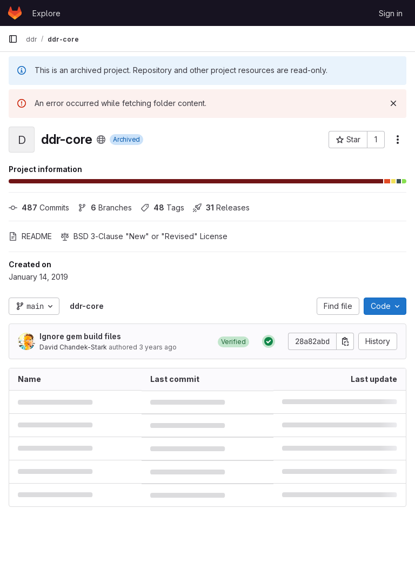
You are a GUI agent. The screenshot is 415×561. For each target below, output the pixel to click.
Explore (46, 13)
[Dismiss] (393, 103)
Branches (105, 207)
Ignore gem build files (80, 336)
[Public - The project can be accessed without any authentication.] (101, 139)
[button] (233, 341)
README (30, 236)
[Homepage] (15, 13)
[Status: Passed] (268, 341)
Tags (162, 207)
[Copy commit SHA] (345, 341)
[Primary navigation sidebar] (13, 39)
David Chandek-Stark (73, 347)
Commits (39, 207)
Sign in (391, 13)
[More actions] (397, 139)
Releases (221, 207)
